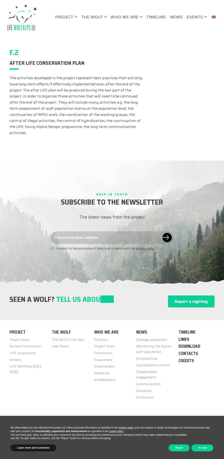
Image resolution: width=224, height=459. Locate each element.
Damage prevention (151, 339)
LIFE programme (23, 353)
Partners (101, 339)
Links (184, 339)
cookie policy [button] (116, 431)
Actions (15, 359)
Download (189, 346)
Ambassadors (104, 379)
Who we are (124, 16)
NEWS (141, 332)
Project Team (104, 346)
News (176, 16)
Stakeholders (104, 366)
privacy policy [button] (126, 427)
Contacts (188, 353)
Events (195, 16)
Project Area (19, 339)
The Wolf (92, 16)
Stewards (101, 373)
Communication (148, 384)
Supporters (103, 359)
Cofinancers (103, 353)
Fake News (60, 346)
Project (64, 16)
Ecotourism (145, 397)
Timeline (156, 16)
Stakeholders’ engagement (147, 374)
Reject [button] (179, 447)
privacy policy (145, 248)
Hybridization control (153, 365)
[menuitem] (66, 16)
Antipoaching (146, 358)
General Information (26, 346)
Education (144, 390)
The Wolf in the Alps (68, 339)
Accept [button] (202, 447)
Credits (186, 360)
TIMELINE (187, 332)
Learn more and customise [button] (33, 447)
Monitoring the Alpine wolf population (153, 349)
